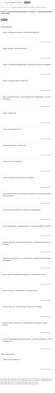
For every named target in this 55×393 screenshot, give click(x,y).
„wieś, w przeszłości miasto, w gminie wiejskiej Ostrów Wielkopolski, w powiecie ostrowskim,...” (27, 102)
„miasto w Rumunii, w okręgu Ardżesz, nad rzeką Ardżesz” (27, 295)
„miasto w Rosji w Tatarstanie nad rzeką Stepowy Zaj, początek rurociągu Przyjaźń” (27, 328)
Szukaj (27, 2)
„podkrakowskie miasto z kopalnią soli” (27, 150)
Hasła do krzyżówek (5, 7)
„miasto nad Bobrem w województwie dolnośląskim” (27, 182)
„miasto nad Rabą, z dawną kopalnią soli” (27, 53)
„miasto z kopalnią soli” (27, 118)
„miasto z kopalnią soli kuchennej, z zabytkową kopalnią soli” (27, 37)
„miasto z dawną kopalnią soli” (27, 134)
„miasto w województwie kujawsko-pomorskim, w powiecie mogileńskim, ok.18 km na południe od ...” (27, 344)
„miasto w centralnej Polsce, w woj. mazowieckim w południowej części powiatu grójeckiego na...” (27, 263)
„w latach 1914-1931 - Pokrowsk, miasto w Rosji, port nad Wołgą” (27, 311)
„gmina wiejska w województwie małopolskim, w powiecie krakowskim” (27, 279)
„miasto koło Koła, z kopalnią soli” (27, 166)
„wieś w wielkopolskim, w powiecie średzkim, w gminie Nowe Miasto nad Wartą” (27, 231)
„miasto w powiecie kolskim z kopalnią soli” (27, 85)
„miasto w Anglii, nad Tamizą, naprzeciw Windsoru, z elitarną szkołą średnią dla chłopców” (27, 247)
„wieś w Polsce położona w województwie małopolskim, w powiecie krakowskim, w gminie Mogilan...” (27, 198)
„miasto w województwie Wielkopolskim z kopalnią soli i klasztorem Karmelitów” (27, 69)
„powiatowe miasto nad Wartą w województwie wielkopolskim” (27, 215)
